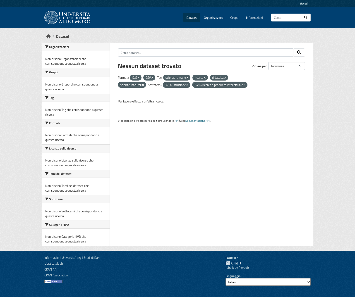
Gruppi (234, 17)
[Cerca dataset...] (291, 17)
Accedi (304, 3)
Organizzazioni (213, 17)
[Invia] (305, 17)
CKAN (233, 262)
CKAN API (50, 269)
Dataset (191, 17)
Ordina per (259, 66)
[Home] (48, 36)
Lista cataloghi (54, 263)
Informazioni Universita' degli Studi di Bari (72, 257)
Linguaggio (232, 275)
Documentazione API (197, 121)
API (177, 121)
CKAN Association (56, 275)
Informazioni (254, 17)
